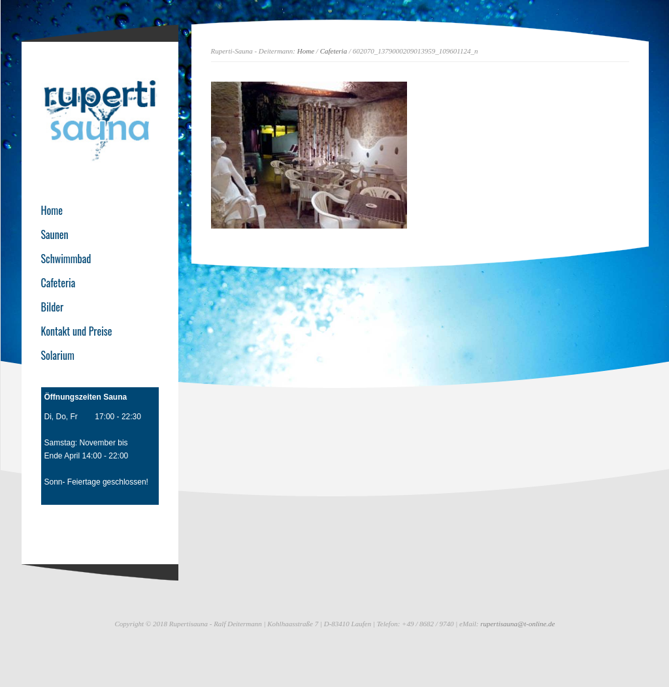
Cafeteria (334, 51)
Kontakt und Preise (76, 331)
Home (305, 51)
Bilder (52, 307)
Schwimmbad (66, 258)
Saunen (55, 234)
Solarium (57, 355)
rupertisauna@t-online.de (517, 624)
